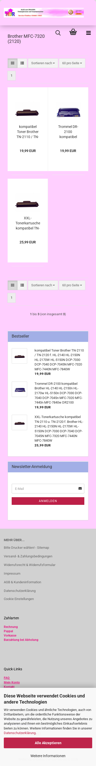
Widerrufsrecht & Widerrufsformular (29, 565)
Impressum (12, 573)
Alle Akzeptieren (48, 743)
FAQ (6, 678)
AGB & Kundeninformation (22, 582)
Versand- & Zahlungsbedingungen (28, 556)
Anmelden (48, 501)
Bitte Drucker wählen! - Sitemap (26, 547)
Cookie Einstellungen (19, 599)
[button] (13, 63)
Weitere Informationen (48, 756)
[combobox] (43, 63)
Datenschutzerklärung (20, 733)
